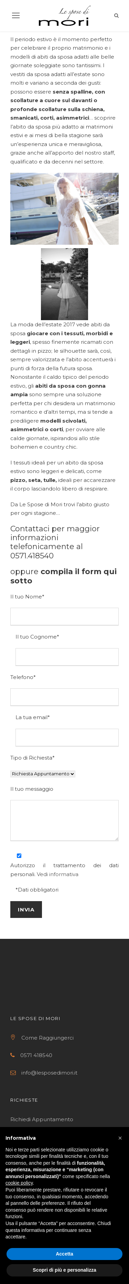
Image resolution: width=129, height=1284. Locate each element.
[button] (120, 1137)
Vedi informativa (57, 874)
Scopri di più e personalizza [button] (64, 1270)
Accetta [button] (64, 1254)
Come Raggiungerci (47, 1037)
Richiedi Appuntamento (42, 1119)
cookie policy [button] (19, 1183)
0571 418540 (36, 1055)
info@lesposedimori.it (49, 1072)
